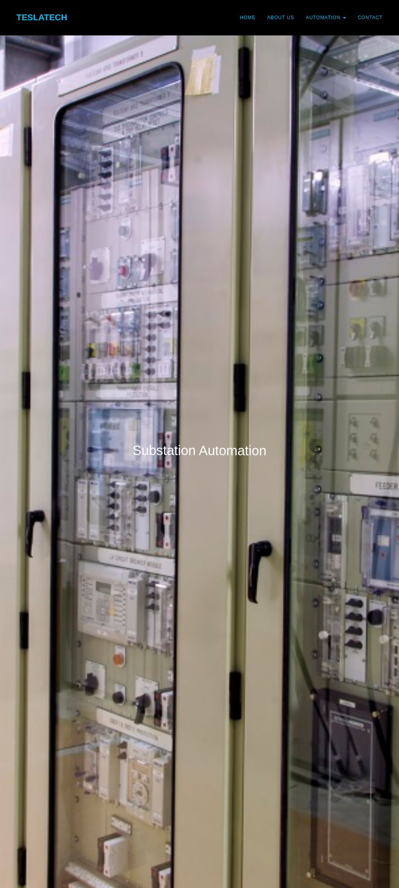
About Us (280, 17)
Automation (326, 17)
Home (248, 17)
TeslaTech (41, 17)
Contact (370, 17)
